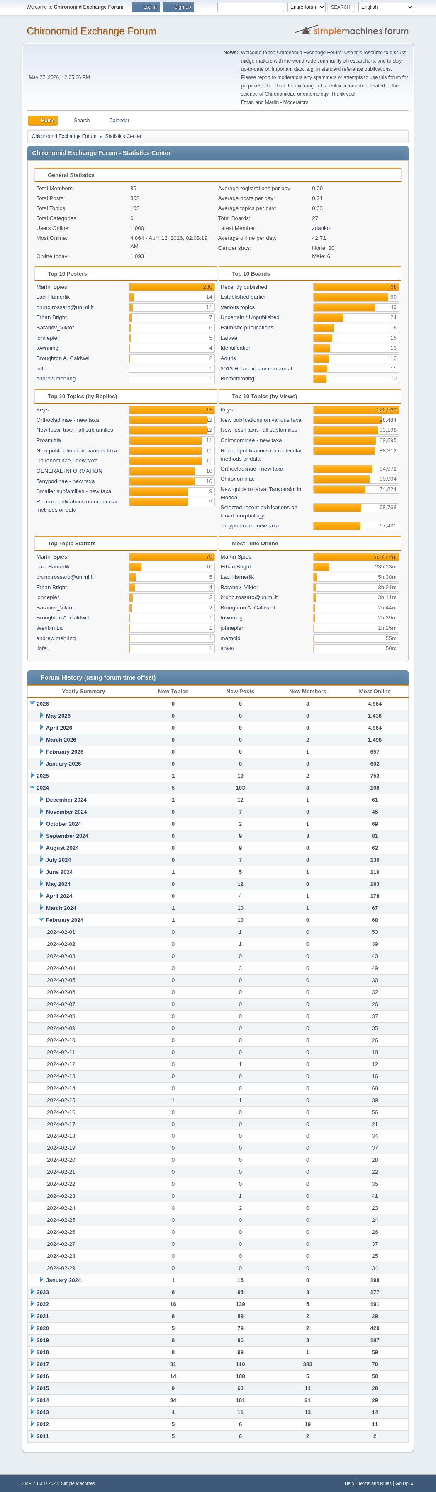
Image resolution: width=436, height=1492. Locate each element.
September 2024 (67, 836)
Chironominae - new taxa (67, 460)
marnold (231, 638)
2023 (43, 1292)
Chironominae (238, 479)
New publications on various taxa (77, 450)
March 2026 (61, 740)
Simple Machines (78, 1483)
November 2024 (66, 812)
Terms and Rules (375, 1483)
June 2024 (59, 872)
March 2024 (61, 908)
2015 (43, 1388)
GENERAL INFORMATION (69, 471)
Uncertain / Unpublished (250, 317)
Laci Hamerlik (53, 297)
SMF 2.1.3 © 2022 (40, 1483)
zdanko (321, 228)
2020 (43, 1328)
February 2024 (64, 920)
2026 (43, 704)
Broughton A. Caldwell (64, 358)
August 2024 (62, 848)
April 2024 (59, 896)
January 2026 (63, 764)
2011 (43, 1436)
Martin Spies (52, 287)
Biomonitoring (238, 378)
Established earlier (243, 297)
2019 (43, 1340)
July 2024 (58, 860)
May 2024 (58, 884)
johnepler (48, 338)
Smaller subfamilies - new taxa (74, 491)
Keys (43, 409)
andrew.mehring (56, 378)
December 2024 (66, 800)
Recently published (244, 287)
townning (47, 348)
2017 (43, 1364)
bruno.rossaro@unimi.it (65, 307)
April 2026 (59, 728)
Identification (236, 348)
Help (349, 1483)
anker (227, 648)
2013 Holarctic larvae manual (256, 368)
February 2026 (64, 752)
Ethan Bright (52, 317)
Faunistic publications (247, 327)
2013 (43, 1412)
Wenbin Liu (50, 628)
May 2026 (58, 716)
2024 (43, 788)
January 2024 (63, 1280)
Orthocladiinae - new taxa (68, 420)
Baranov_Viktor (55, 327)
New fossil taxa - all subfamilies (75, 430)
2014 (43, 1400)
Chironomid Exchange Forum (91, 30)
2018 (43, 1352)
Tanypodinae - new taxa (66, 481)
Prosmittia (49, 440)
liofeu (43, 368)
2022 (43, 1304)
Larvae (229, 338)
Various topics (238, 307)
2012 (43, 1424)
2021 (43, 1316)
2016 (43, 1376)
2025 (43, 776)
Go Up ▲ (405, 1483)
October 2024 (63, 824)
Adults (228, 358)
